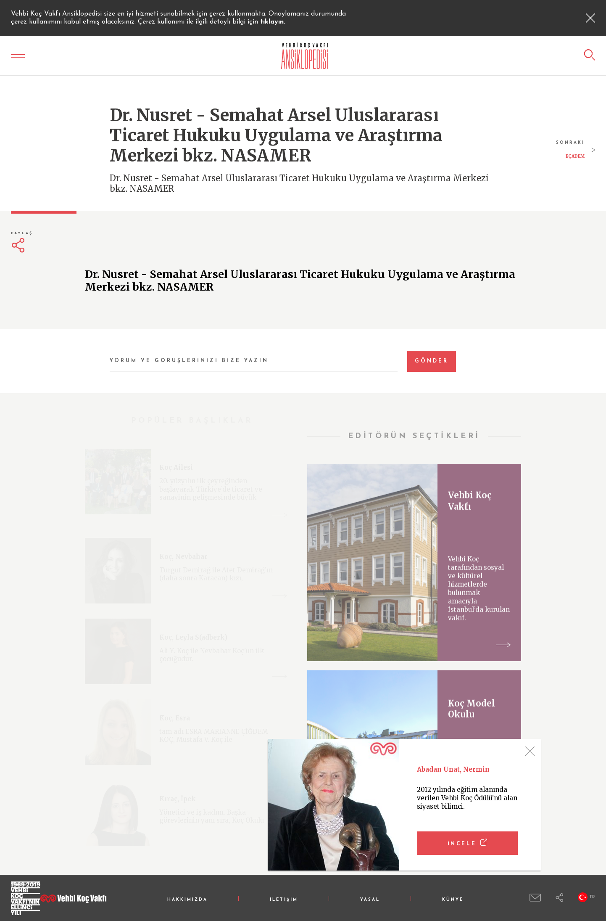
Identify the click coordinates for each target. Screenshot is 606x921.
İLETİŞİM (284, 899)
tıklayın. (272, 22)
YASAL (370, 899)
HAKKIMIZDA (187, 899)
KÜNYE (453, 899)
